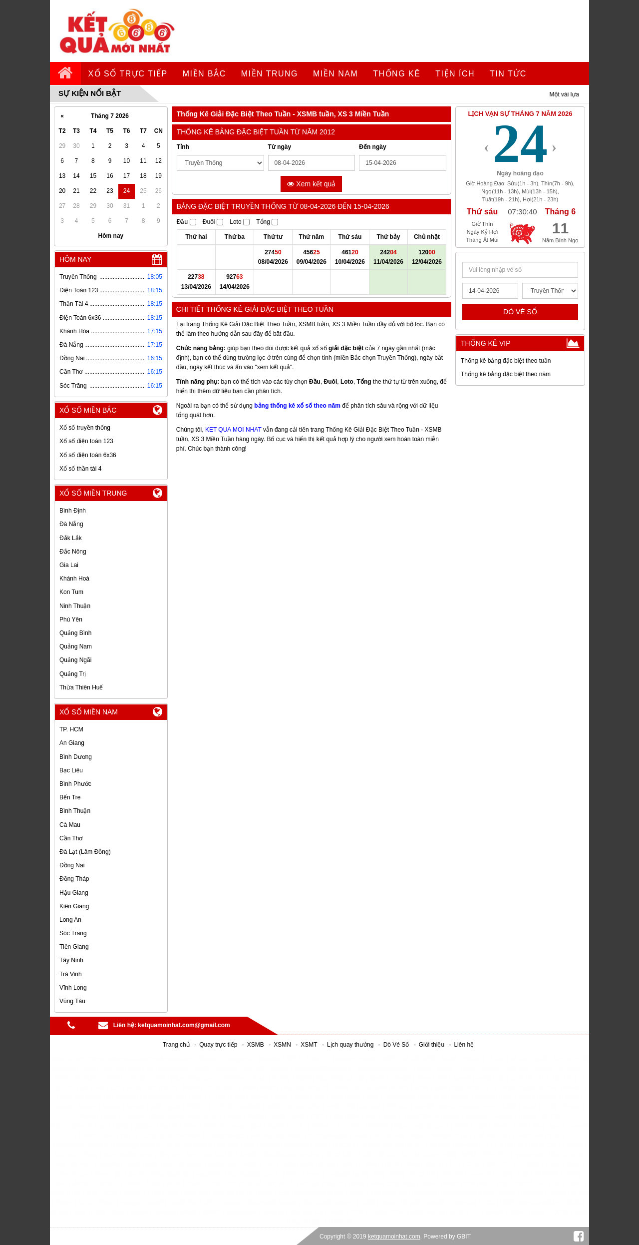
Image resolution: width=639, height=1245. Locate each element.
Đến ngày (372, 146)
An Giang (71, 742)
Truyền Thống (78, 276)
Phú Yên (70, 619)
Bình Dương (75, 756)
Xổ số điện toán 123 (86, 441)
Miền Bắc (204, 73)
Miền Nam (335, 73)
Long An (70, 919)
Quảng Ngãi (75, 659)
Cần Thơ (70, 371)
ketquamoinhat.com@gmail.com (184, 1025)
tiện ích (455, 73)
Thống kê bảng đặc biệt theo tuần (506, 360)
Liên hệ (464, 1044)
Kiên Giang (74, 906)
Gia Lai (68, 565)
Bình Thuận (74, 810)
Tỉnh (183, 146)
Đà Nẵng (71, 344)
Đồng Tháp (74, 878)
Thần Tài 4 (73, 303)
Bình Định (72, 510)
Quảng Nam (75, 646)
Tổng (267, 221)
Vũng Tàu (72, 1001)
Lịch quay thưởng (350, 1044)
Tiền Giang (74, 946)
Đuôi (213, 221)
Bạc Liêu (71, 770)
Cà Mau (69, 824)
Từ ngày (280, 146)
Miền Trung (269, 73)
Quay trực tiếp (218, 1044)
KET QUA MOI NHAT (233, 429)
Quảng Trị (72, 673)
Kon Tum (71, 592)
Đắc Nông (72, 551)
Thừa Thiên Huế (81, 687)
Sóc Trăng (73, 385)
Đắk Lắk (70, 538)
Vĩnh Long (73, 987)
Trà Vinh (70, 974)
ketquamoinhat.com (394, 1236)
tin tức (508, 73)
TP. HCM (71, 729)
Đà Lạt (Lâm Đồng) (85, 851)
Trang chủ (176, 1044)
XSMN (282, 1044)
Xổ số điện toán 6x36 (87, 455)
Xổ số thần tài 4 (80, 468)
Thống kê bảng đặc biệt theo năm (506, 374)
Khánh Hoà (74, 578)
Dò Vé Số (396, 1044)
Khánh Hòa (74, 331)
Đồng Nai (71, 358)
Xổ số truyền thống (84, 427)
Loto (240, 221)
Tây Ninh (71, 960)
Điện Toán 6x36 (80, 317)
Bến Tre (69, 797)
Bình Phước (75, 783)
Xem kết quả (311, 184)
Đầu (186, 221)
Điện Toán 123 (78, 290)
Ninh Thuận (74, 606)
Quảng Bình (75, 632)
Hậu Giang (73, 892)
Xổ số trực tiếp (128, 73)
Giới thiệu (431, 1044)
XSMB (255, 1044)
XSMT (309, 1044)
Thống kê (396, 73)
